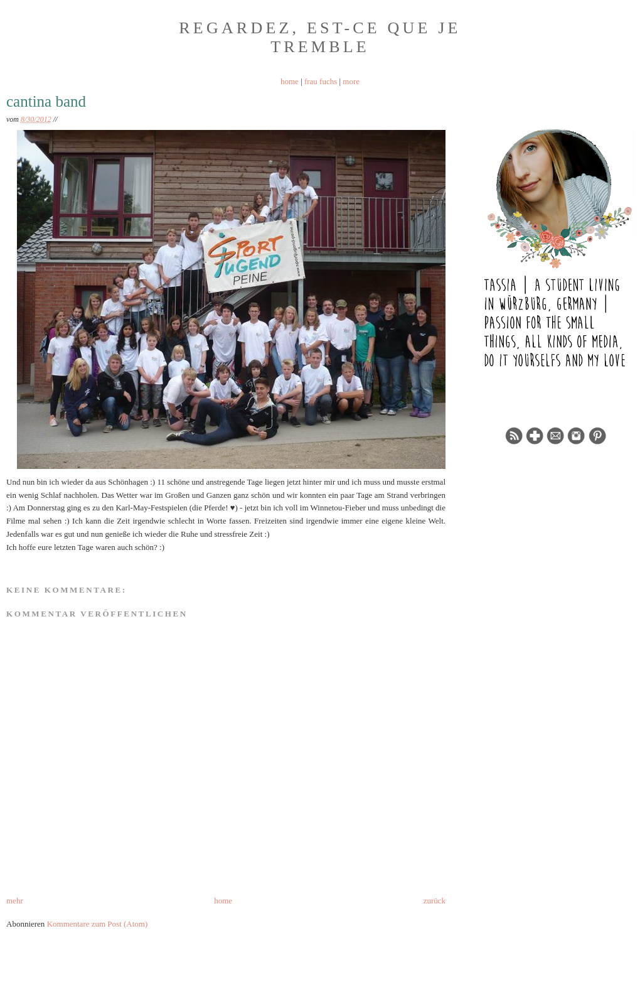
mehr (14, 900)
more (351, 81)
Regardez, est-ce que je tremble (320, 37)
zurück (434, 900)
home (289, 81)
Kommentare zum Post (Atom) (97, 923)
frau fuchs (320, 81)
